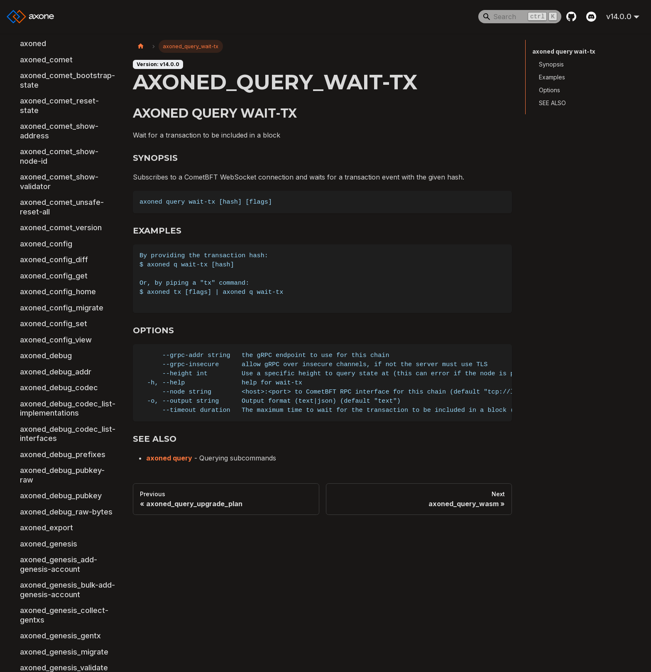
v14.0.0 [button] (618, 16)
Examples (552, 77)
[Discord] (591, 16)
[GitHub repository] (571, 16)
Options (549, 90)
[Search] (519, 16)
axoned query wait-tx (563, 51)
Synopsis (551, 64)
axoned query (169, 458)
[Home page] (141, 46)
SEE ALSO (552, 102)
